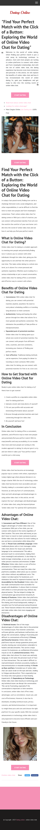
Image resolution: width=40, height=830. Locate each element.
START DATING (20, 95)
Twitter (27, 775)
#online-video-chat (8, 775)
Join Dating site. (26, 109)
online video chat (31, 820)
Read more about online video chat (18, 103)
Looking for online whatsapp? (16, 106)
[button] (36, 2)
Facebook (35, 775)
